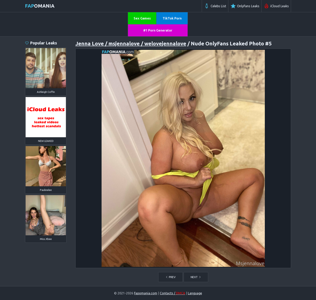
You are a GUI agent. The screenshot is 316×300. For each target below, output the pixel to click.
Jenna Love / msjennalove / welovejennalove (130, 43)
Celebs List (215, 6)
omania (39, 6)
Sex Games (142, 18)
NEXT (196, 277)
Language (195, 293)
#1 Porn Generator (157, 30)
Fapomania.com (145, 293)
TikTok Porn (172, 18)
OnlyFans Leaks (244, 6)
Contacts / (172, 293)
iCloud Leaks (276, 6)
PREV (170, 277)
